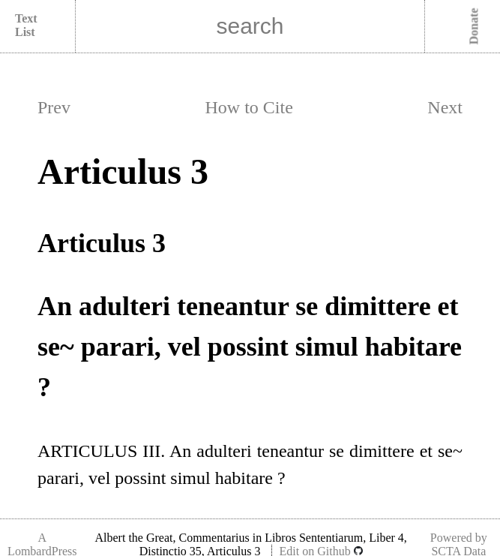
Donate (474, 26)
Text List (26, 25)
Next (445, 107)
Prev (53, 107)
